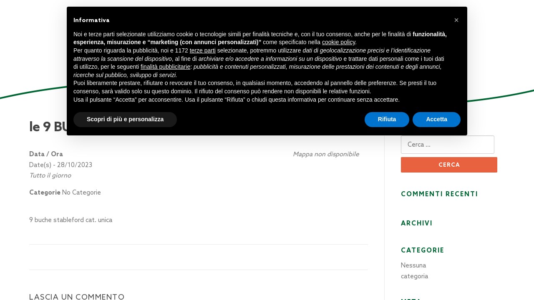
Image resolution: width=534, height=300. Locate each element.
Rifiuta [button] (387, 119)
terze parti (203, 50)
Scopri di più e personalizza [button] (125, 119)
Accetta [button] (436, 119)
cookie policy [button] (338, 42)
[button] (456, 20)
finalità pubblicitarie (165, 66)
